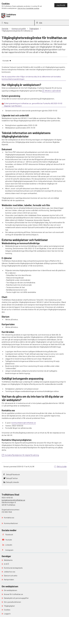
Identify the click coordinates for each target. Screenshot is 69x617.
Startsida (5, 28)
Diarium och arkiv (10, 575)
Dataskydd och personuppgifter (16, 598)
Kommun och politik (19, 28)
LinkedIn (8, 545)
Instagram (9, 550)
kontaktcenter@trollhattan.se (13, 500)
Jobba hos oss (9, 572)
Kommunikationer (11, 523)
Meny (5, 23)
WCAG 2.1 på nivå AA (53, 91)
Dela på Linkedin (12, 482)
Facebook (9, 534)
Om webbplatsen (10, 590)
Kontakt (6, 60)
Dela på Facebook (13, 474)
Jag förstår (60, 5)
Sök (39, 23)
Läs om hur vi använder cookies (28, 8)
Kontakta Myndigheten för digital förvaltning (22, 455)
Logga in (7, 614)
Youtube (8, 540)
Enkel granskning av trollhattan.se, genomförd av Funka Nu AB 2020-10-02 (33, 103)
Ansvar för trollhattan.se (13, 594)
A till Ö (6, 564)
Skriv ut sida (61, 466)
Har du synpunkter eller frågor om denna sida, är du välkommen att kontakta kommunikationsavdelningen (31, 77)
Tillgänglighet (34, 28)
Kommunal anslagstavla (13, 568)
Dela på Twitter (12, 478)
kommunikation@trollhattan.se (24, 423)
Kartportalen (9, 579)
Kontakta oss (9, 517)
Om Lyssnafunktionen (12, 602)
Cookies (7, 610)
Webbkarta (8, 560)
